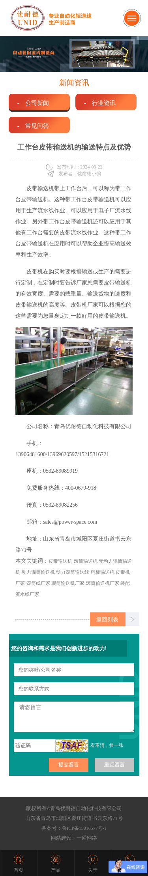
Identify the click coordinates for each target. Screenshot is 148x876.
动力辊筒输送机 (38, 572)
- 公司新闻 (33, 102)
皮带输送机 (60, 561)
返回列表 (107, 619)
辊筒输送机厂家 (67, 583)
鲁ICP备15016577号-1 (84, 828)
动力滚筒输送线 (72, 572)
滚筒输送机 (85, 561)
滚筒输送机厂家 (102, 583)
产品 (55, 870)
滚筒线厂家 (38, 583)
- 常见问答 (33, 125)
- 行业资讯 (100, 102)
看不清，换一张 (107, 745)
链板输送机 (102, 572)
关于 (92, 870)
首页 (18, 870)
